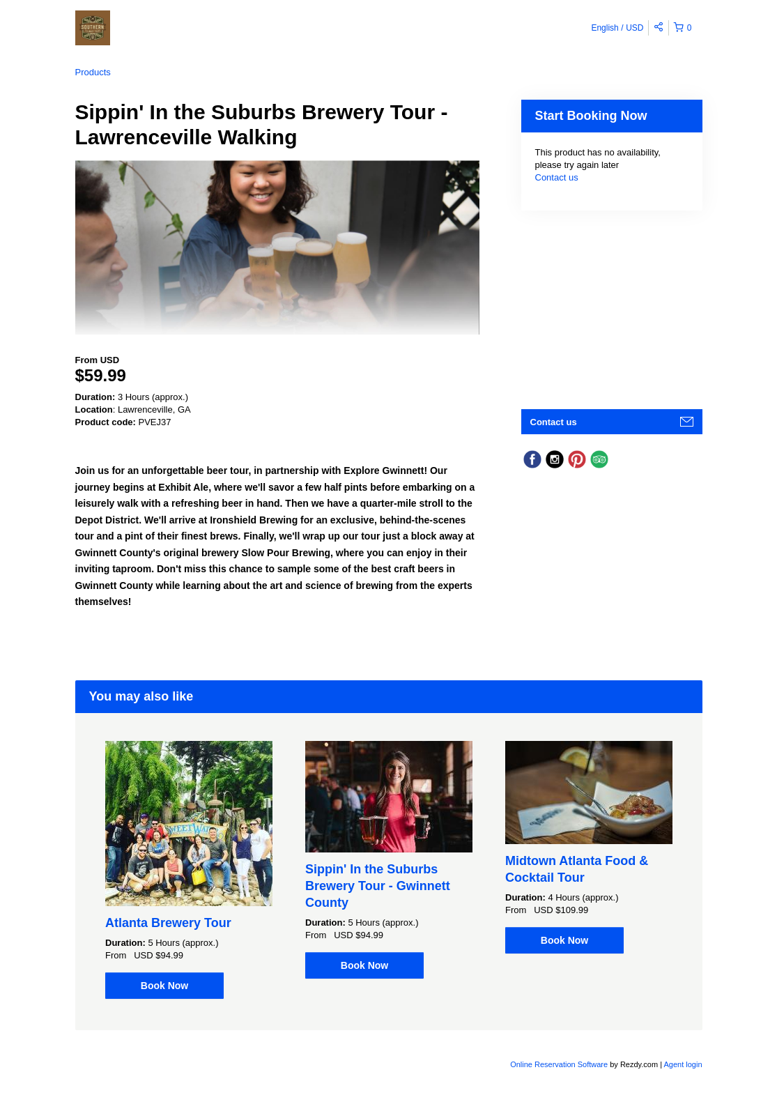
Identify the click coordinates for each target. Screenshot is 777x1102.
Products (93, 72)
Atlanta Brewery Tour (168, 923)
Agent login (682, 1064)
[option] (189, 869)
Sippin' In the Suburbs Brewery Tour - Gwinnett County (377, 886)
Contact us (556, 177)
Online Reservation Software (559, 1064)
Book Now (164, 985)
